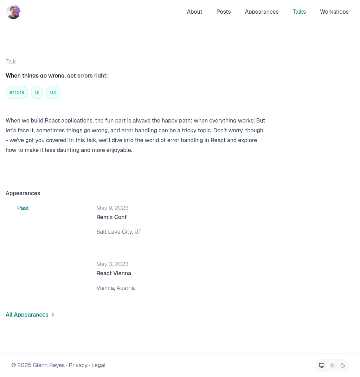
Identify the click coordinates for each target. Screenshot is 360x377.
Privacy (78, 365)
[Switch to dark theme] (343, 365)
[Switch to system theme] (322, 365)
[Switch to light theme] (332, 365)
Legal (98, 365)
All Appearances (31, 314)
